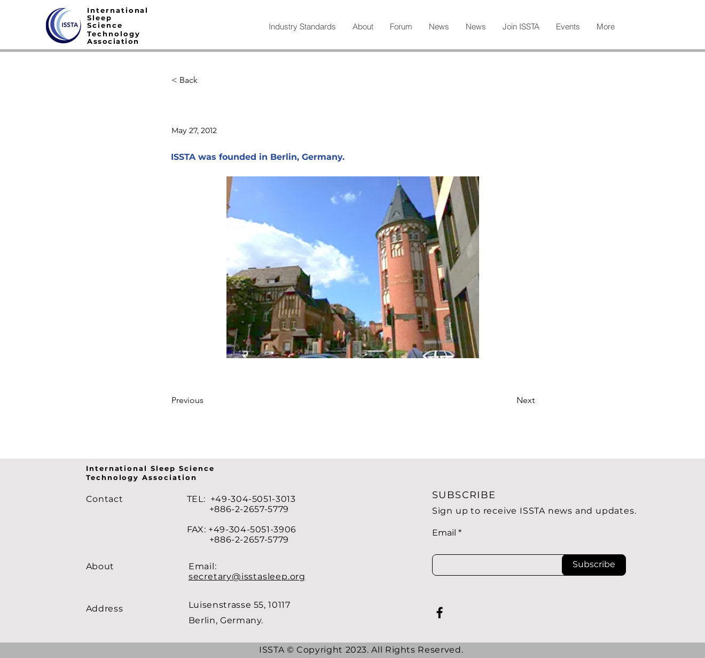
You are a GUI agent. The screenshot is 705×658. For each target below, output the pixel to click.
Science (105, 25)
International (117, 10)
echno (106, 33)
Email (444, 533)
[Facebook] (439, 612)
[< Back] (206, 80)
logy (130, 33)
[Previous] (206, 401)
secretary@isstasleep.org (247, 576)
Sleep (99, 17)
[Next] (508, 401)
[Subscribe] (594, 565)
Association (113, 41)
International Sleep (132, 468)
